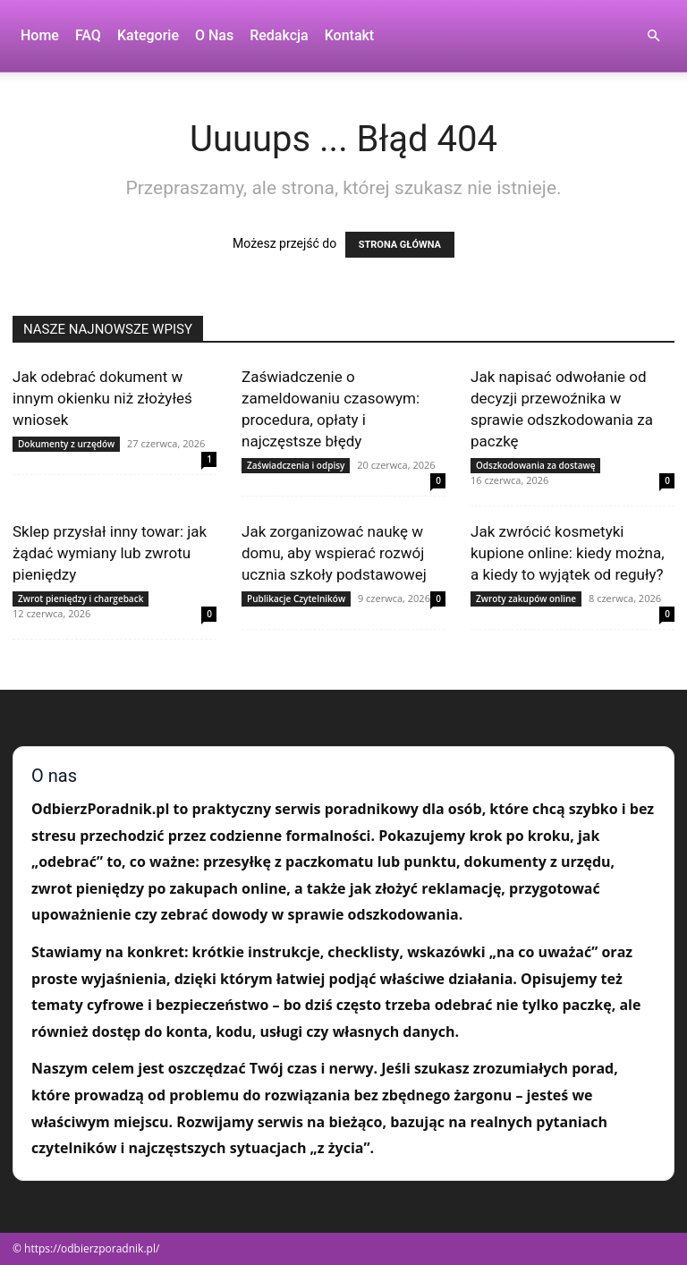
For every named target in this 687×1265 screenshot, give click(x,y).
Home (40, 35)
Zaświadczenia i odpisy (295, 465)
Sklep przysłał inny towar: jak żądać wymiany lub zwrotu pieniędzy (110, 552)
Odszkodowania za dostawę (535, 465)
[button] (653, 36)
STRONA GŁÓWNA (400, 244)
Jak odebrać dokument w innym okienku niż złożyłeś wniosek (102, 398)
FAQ (88, 35)
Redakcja (279, 35)
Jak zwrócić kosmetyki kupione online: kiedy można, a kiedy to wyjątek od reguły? (568, 552)
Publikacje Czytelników (296, 598)
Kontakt (350, 35)
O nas (214, 35)
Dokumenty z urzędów (66, 443)
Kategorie (148, 35)
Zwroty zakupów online (526, 598)
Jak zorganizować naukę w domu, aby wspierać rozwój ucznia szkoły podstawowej (334, 552)
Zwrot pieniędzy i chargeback (80, 598)
